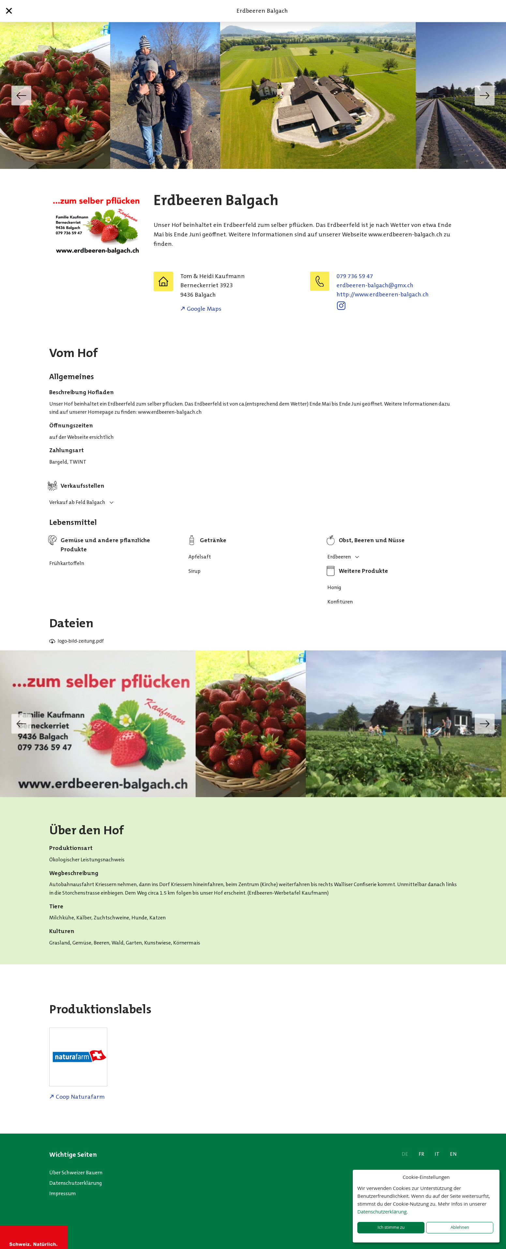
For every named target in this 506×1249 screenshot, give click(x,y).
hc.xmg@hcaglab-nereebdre (374, 285)
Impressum (62, 1193)
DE (405, 1154)
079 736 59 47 (354, 276)
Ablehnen (460, 1227)
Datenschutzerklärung (75, 1183)
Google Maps (204, 309)
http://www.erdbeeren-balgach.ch (382, 294)
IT (437, 1154)
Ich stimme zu (391, 1227)
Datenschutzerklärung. (382, 1211)
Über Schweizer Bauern (75, 1172)
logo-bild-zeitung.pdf (81, 641)
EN (453, 1154)
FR (421, 1154)
